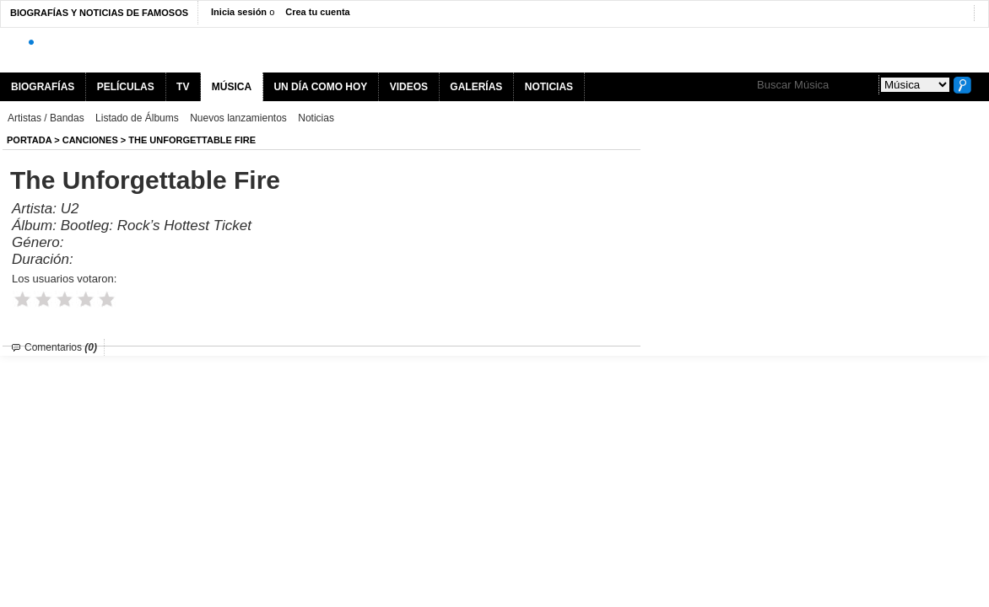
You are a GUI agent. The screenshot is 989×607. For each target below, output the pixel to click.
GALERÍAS (476, 87)
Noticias (316, 118)
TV (182, 87)
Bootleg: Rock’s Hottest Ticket (156, 226)
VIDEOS (409, 87)
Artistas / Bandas (46, 118)
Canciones (90, 140)
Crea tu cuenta (317, 12)
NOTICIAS (549, 87)
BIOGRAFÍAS (42, 87)
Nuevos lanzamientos (238, 118)
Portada (29, 140)
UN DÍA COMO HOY (320, 87)
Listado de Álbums (137, 118)
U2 (70, 209)
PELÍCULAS (125, 87)
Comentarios (60, 347)
